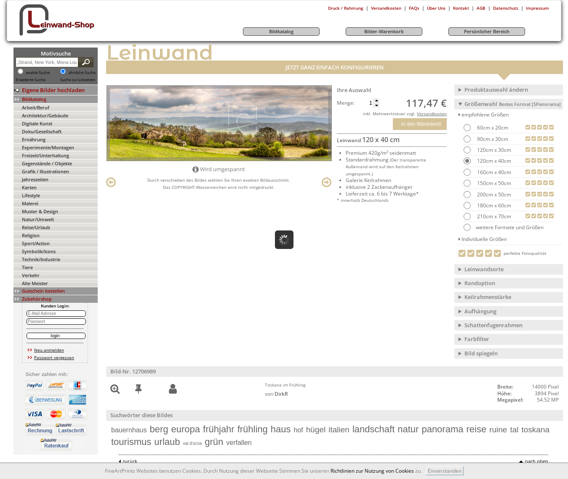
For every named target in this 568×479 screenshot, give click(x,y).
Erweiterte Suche (30, 79)
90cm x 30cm (492, 139)
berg (159, 429)
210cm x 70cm (493, 216)
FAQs (414, 8)
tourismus (131, 442)
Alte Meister (35, 283)
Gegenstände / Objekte (47, 163)
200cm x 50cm (493, 194)
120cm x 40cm (493, 160)
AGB (481, 8)
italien (338, 429)
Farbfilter (476, 339)
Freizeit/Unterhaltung (45, 155)
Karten (29, 187)
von (276, 393)
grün (214, 442)
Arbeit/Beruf (35, 107)
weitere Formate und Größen (504, 227)
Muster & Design (40, 211)
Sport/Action (36, 243)
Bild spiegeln (481, 353)
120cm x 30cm (493, 149)
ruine (498, 429)
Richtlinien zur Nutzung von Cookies (372, 470)
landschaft (373, 429)
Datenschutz (505, 8)
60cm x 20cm (492, 127)
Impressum (537, 8)
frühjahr (219, 429)
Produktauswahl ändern (496, 89)
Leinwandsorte (484, 269)
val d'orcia (192, 443)
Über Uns (436, 8)
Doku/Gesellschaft (41, 131)
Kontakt (461, 8)
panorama (442, 429)
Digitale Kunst (37, 123)
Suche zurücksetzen (78, 79)
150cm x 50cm (493, 183)
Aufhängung (480, 311)
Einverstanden (444, 470)
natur (408, 429)
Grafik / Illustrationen (45, 171)
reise (476, 429)
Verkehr (31, 275)
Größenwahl (512, 104)
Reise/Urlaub (36, 227)
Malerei (30, 203)
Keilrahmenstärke (487, 297)
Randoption (479, 283)
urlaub (167, 442)
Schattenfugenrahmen (493, 325)
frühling (252, 429)
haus (281, 429)
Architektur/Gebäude (45, 115)
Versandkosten (386, 8)
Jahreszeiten (35, 179)
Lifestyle (31, 195)
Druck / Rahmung (345, 8)
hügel (316, 429)
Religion (31, 235)
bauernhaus (129, 430)
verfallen (238, 442)
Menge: (346, 103)
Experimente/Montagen (48, 147)
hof (298, 430)
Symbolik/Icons (39, 251)
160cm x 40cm (493, 172)
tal (514, 429)
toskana (536, 429)
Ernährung (33, 139)
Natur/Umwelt (38, 219)
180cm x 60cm (493, 205)
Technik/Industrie (41, 259)
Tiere (27, 267)
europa (185, 429)
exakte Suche (38, 72)
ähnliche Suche (82, 72)
